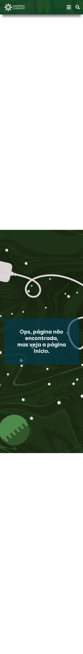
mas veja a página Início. (41, 347)
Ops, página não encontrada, (41, 335)
